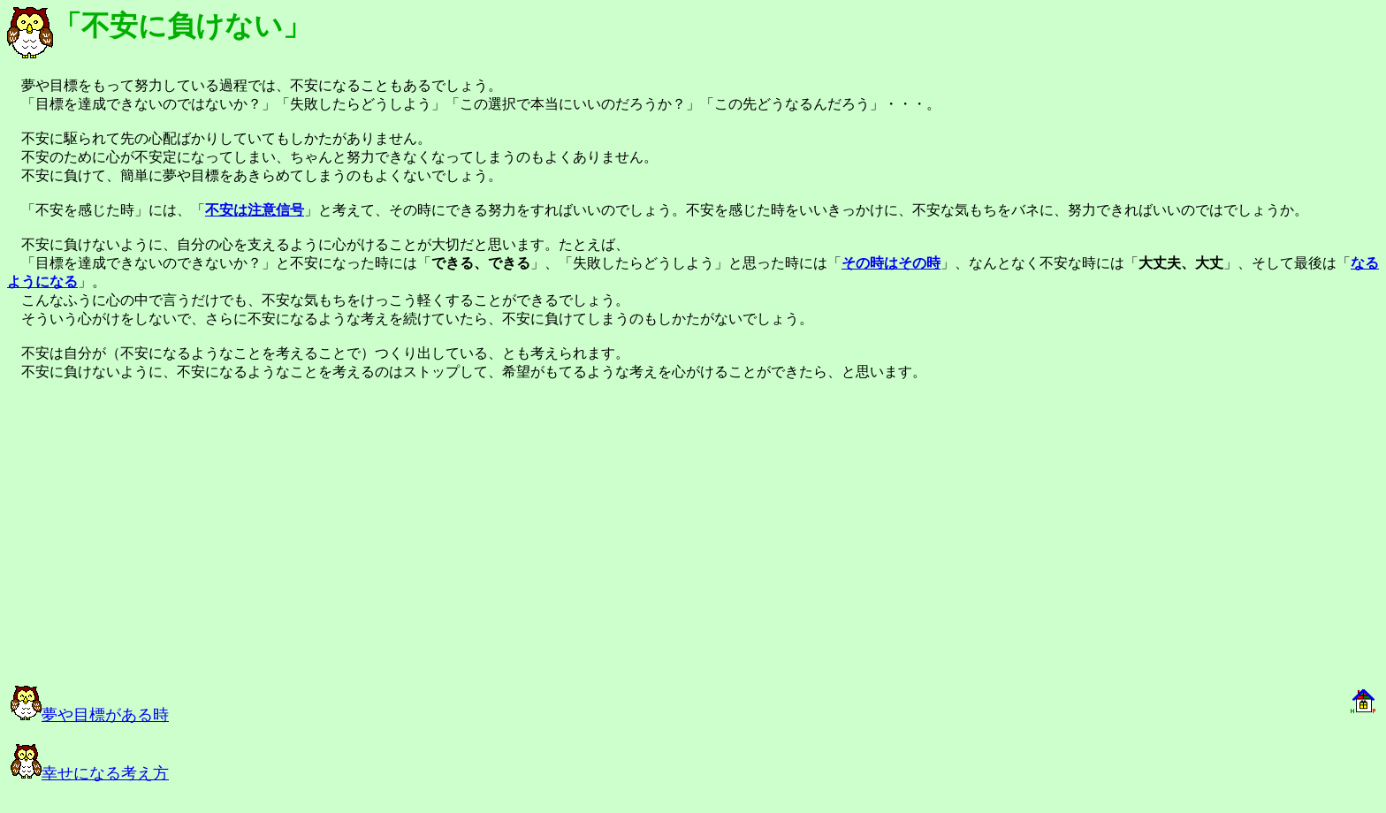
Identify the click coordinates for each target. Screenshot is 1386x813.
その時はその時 (891, 262)
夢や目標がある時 (90, 715)
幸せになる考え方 (90, 773)
